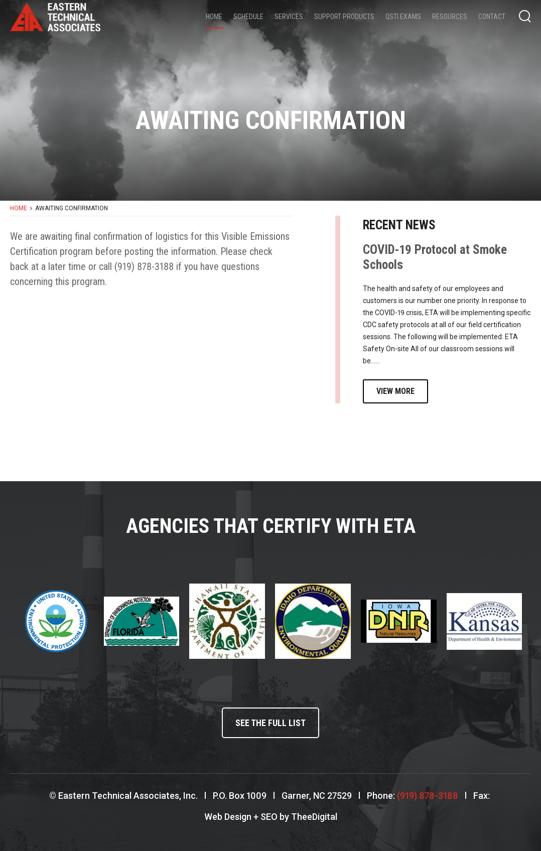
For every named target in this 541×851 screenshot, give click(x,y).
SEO (269, 816)
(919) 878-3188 (427, 795)
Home (214, 17)
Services (289, 17)
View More (395, 391)
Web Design (227, 816)
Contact (491, 17)
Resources (449, 17)
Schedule (248, 17)
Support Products (344, 17)
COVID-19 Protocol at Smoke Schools (435, 257)
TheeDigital (314, 816)
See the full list (270, 723)
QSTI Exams (403, 17)
